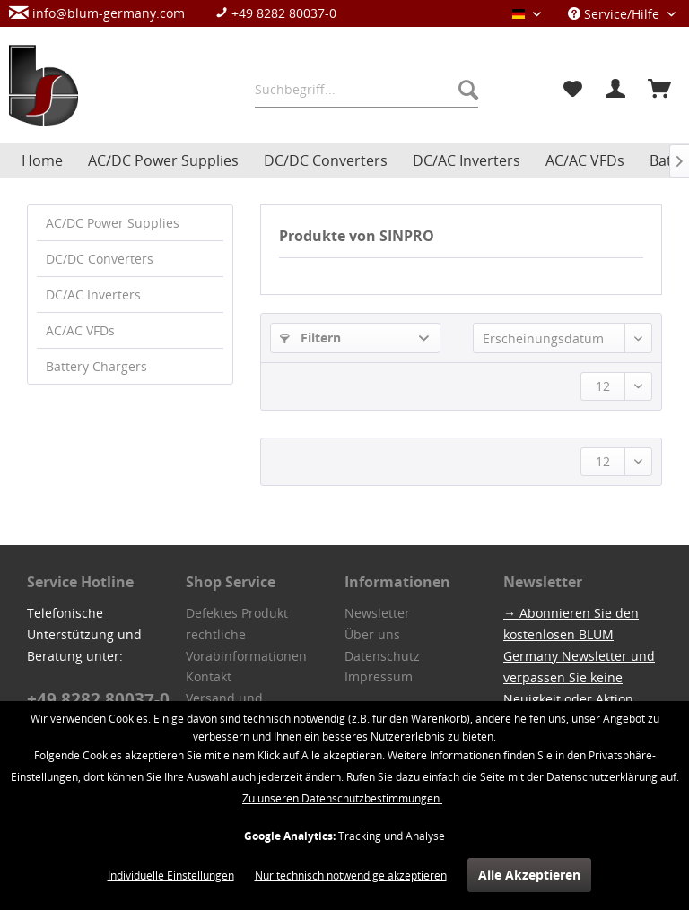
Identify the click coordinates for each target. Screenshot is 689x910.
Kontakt (208, 676)
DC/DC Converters (99, 258)
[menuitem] (181, 13)
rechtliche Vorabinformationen (246, 645)
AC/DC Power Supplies (112, 222)
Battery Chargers (96, 366)
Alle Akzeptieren (529, 874)
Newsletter (377, 612)
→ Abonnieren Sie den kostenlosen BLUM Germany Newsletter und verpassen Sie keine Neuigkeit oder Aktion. (579, 655)
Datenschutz (382, 655)
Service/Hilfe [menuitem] (615, 13)
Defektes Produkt (237, 612)
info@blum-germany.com (97, 13)
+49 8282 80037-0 (275, 13)
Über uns (372, 634)
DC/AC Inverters (93, 294)
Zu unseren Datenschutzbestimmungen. (342, 798)
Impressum (378, 676)
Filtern (310, 337)
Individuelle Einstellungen (171, 875)
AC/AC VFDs (80, 330)
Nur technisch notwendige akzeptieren (351, 875)
